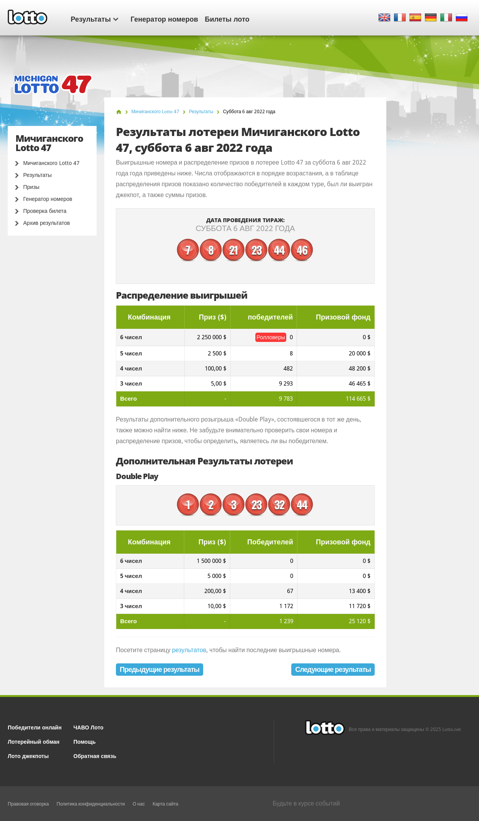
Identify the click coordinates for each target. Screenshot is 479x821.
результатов (189, 650)
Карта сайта (165, 804)
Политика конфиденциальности (91, 804)
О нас (138, 804)
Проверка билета (44, 211)
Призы (31, 187)
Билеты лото (227, 19)
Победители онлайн (34, 727)
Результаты (94, 19)
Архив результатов (46, 223)
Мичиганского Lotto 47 (51, 163)
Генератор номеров (164, 19)
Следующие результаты (333, 669)
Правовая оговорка (28, 804)
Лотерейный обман (33, 741)
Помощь (84, 741)
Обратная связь (94, 755)
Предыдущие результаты (159, 669)
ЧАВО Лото (88, 727)
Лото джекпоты (28, 755)
